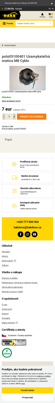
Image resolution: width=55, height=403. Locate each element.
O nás (4, 289)
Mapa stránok (10, 307)
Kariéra (5, 298)
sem (23, 384)
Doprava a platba (9, 263)
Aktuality (6, 236)
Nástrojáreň (9, 245)
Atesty (5, 241)
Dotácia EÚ (7, 294)
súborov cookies (43, 376)
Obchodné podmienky (12, 272)
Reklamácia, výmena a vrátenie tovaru (20, 267)
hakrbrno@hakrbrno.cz (27, 212)
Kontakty (18, 9)
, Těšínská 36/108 (17, 362)
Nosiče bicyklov (9, 30)
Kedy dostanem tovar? (11, 86)
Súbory (5, 250)
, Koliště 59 (13, 356)
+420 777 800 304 (27, 206)
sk (50, 8)
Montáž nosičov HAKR (12, 276)
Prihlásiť (42, 17)
